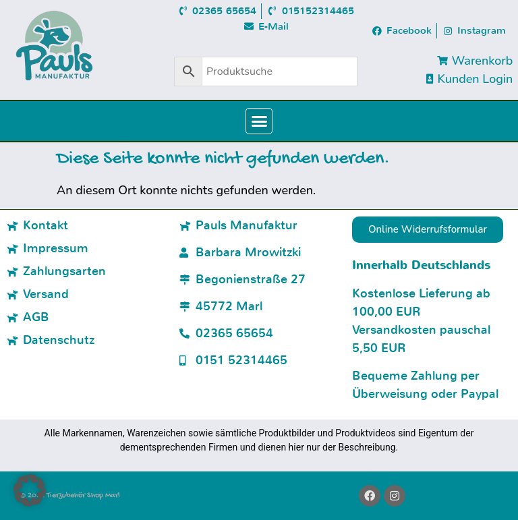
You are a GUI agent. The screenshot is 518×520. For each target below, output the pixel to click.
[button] (259, 121)
